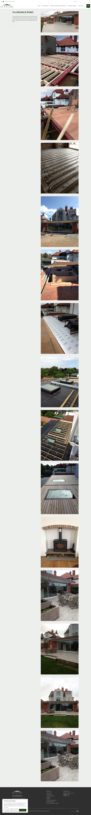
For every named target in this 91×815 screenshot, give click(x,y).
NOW (88, 6)
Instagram (48, 798)
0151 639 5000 (12, 1)
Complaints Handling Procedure (52, 803)
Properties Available (50, 795)
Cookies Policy (49, 794)
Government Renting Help (51, 800)
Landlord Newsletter (50, 801)
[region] (15, 806)
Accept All (23, 810)
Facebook (48, 797)
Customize (7, 810)
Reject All (15, 810)
